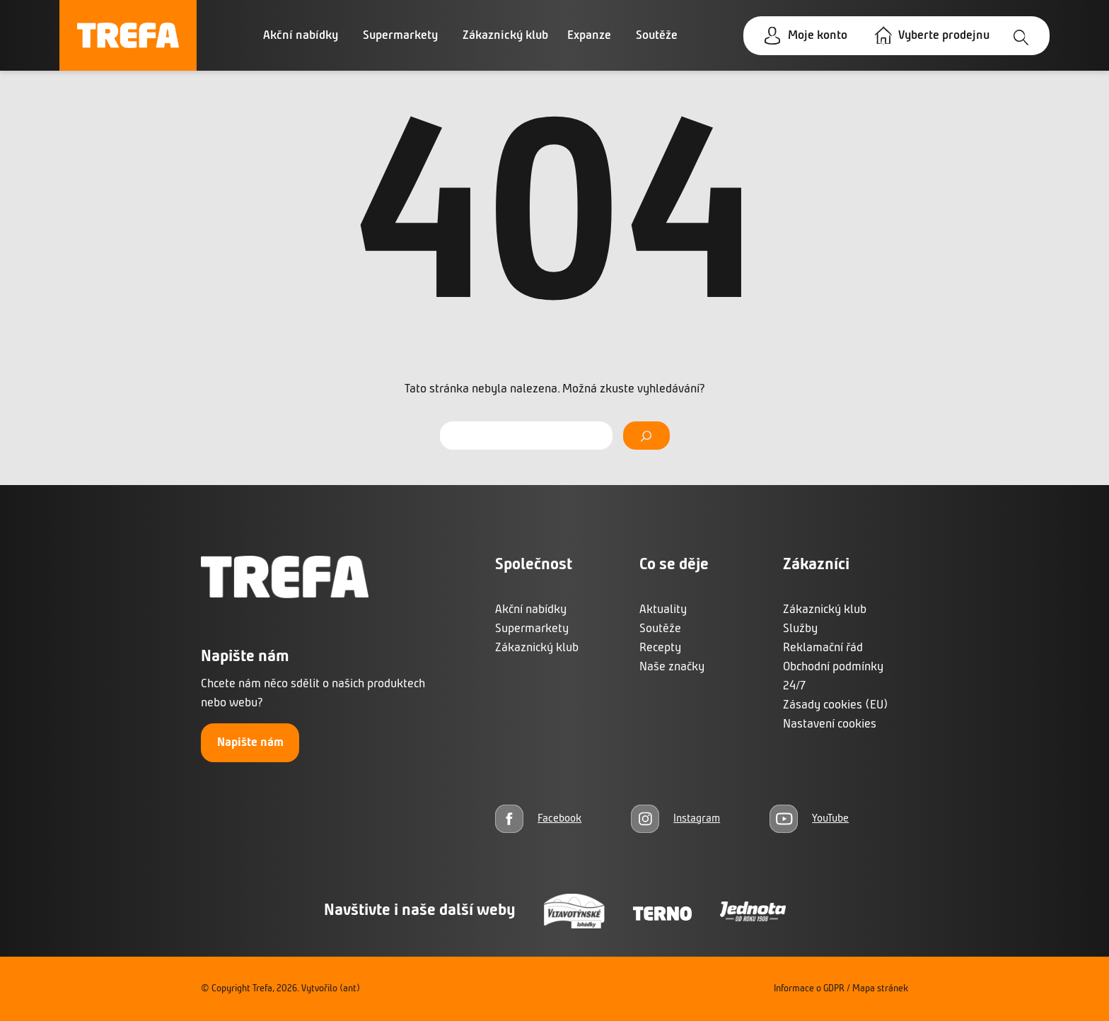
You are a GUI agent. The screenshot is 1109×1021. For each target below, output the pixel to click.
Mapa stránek (880, 989)
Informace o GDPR (809, 989)
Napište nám (250, 742)
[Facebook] (538, 818)
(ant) (349, 989)
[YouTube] (809, 818)
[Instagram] (675, 818)
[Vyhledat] (646, 435)
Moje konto (817, 35)
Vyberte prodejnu (943, 35)
